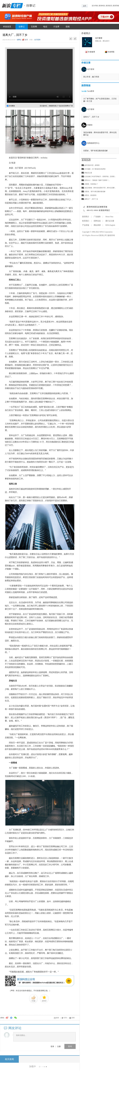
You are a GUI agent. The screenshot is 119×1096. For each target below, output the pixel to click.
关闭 (73, 1018)
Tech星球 (90, 91)
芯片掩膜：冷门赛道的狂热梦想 (94, 169)
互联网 (34, 27)
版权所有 (111, 235)
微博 (26, 40)
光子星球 (37, 40)
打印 (65, 1018)
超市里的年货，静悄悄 (91, 165)
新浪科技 (102, 6)
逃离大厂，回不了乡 (91, 117)
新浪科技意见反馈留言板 (97, 207)
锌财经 (89, 125)
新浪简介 (85, 217)
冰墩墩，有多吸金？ (91, 184)
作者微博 (91, 52)
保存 (57, 1018)
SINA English (110, 225)
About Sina (109, 217)
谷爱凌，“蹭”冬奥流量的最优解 (95, 151)
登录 (52, 1046)
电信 (45, 27)
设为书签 (95, 6)
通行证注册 (109, 221)
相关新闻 (9, 1059)
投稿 (68, 27)
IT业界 (56, 27)
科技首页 (7, 27)
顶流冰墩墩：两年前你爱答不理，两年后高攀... (100, 188)
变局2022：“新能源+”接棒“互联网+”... (96, 180)
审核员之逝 (88, 173)
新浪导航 (116, 6)
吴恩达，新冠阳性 (90, 195)
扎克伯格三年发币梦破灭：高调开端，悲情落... (100, 176)
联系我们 (85, 221)
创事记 (22, 27)
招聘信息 (97, 221)
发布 (70, 1046)
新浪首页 (109, 6)
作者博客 (110, 52)
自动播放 (11, 106)
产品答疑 (85, 225)
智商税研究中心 (93, 143)
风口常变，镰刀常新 (91, 77)
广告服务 (97, 217)
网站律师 (97, 225)
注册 (59, 1046)
